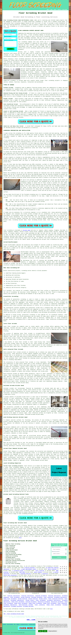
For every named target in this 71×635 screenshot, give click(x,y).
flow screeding (15, 507)
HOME (48, 9)
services (10, 239)
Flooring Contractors (13, 595)
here (20, 537)
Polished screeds (8, 388)
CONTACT (59, 9)
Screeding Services (24, 624)
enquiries (31, 576)
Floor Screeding (14, 597)
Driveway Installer (16, 606)
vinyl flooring (39, 570)
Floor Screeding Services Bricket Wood (20, 541)
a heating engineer (29, 567)
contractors (39, 70)
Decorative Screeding (44, 601)
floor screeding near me (21, 480)
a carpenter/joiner (18, 570)
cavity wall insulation (10, 575)
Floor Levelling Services (55, 598)
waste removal (38, 572)
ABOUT (55, 9)
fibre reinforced (50, 94)
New (14, 624)
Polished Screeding (36, 597)
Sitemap (4, 624)
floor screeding (15, 23)
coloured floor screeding (21, 510)
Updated (18, 624)
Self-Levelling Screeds (26, 604)
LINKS (51, 9)
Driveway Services (28, 606)
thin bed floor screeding (21, 506)
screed (36, 53)
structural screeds (51, 503)
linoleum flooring (25, 573)
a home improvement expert (28, 569)
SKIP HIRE (22, 572)
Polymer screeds (60, 98)
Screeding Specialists (17, 600)
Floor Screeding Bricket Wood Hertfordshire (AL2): (18, 20)
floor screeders (48, 234)
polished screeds (20, 411)
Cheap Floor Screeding (9, 598)
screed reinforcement (36, 501)
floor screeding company (36, 34)
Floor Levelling (48, 597)
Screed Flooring (25, 597)
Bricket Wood (26, 230)
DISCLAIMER (64, 9)
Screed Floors (43, 598)
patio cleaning (52, 569)
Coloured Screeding (41, 595)
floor (15, 498)
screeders (13, 80)
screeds (38, 398)
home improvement (47, 575)
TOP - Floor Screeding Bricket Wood (13, 613)
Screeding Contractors (60, 597)
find (8, 525)
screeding (6, 237)
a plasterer (44, 573)
